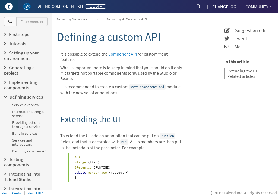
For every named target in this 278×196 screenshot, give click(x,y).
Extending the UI (242, 71)
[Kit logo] (27, 6)
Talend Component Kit (60, 6)
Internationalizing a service (28, 113)
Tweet (235, 38)
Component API (122, 54)
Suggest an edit (245, 30)
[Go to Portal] (9, 6)
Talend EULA (34, 193)
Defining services (71, 19)
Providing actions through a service (26, 124)
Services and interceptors (22, 142)
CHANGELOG (224, 6)
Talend (5, 193)
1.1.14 (95, 6)
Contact (17, 193)
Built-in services (24, 133)
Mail (233, 47)
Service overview (25, 104)
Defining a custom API (30, 151)
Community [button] (258, 6)
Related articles (241, 76)
